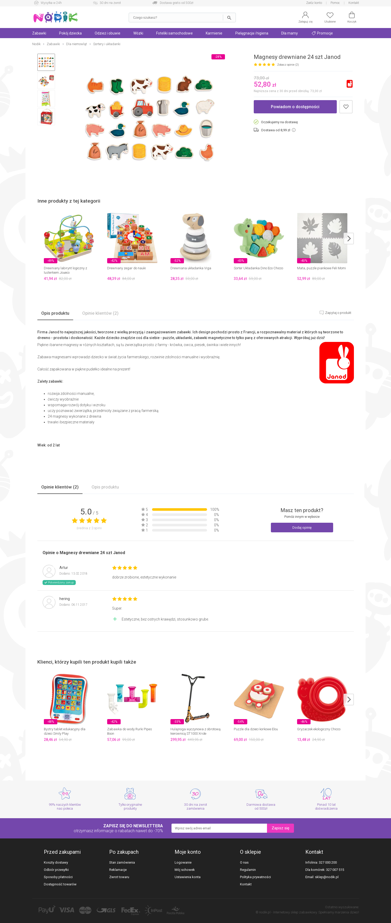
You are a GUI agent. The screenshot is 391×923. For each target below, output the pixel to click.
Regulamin (248, 870)
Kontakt (353, 3)
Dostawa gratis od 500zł (176, 3)
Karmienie (214, 33)
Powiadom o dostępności (295, 106)
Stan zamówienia (122, 862)
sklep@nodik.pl (327, 877)
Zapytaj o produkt (337, 313)
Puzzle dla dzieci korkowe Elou (256, 729)
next (349, 238)
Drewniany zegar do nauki (126, 268)
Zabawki (39, 33)
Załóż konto (314, 3)
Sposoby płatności (58, 877)
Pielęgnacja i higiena (251, 33)
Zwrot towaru (119, 877)
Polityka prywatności (255, 877)
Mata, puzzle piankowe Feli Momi (321, 268)
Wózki (138, 33)
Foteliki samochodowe (174, 33)
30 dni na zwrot (110, 3)
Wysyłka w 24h (51, 3)
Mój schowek (185, 870)
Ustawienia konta (188, 877)
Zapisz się (280, 828)
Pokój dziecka (70, 33)
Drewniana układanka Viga (190, 268)
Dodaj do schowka (346, 106)
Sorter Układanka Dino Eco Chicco (258, 268)
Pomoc (335, 3)
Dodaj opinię (302, 527)
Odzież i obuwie (107, 33)
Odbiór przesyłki (56, 870)
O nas (244, 862)
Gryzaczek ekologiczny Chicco (318, 729)
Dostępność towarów (60, 884)
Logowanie (183, 862)
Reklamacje (118, 870)
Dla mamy (289, 33)
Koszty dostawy (56, 862)
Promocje (322, 33)
